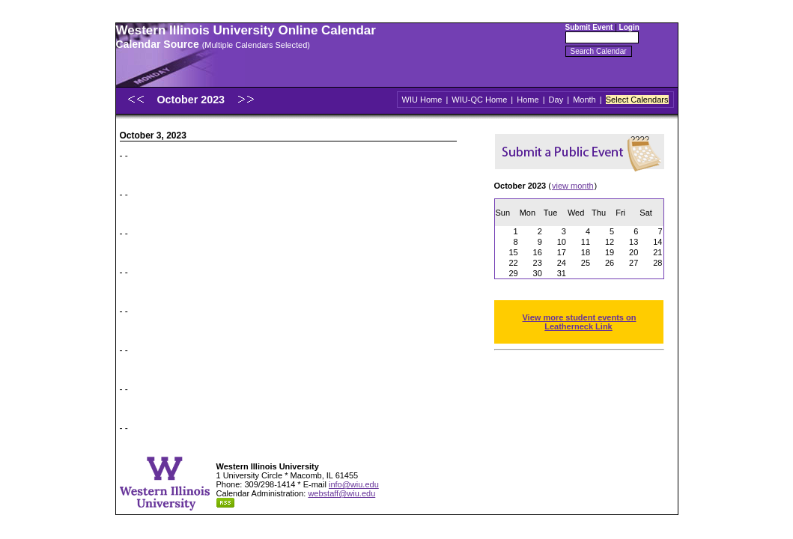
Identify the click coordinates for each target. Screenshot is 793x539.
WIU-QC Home (479, 99)
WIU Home (422, 99)
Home (527, 99)
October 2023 (192, 100)
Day (556, 99)
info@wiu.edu (354, 484)
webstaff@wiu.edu (341, 493)
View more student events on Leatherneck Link (579, 322)
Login (629, 27)
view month (573, 185)
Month (584, 99)
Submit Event (589, 27)
